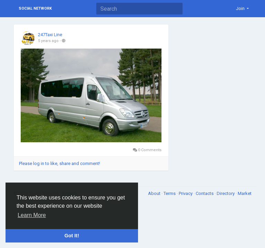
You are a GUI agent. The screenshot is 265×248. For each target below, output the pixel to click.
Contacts (205, 193)
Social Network (35, 8)
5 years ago (48, 41)
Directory (226, 193)
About (154, 193)
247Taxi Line (50, 34)
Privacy (186, 193)
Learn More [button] (32, 215)
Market (245, 193)
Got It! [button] (72, 235)
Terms (170, 193)
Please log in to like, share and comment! (59, 163)
